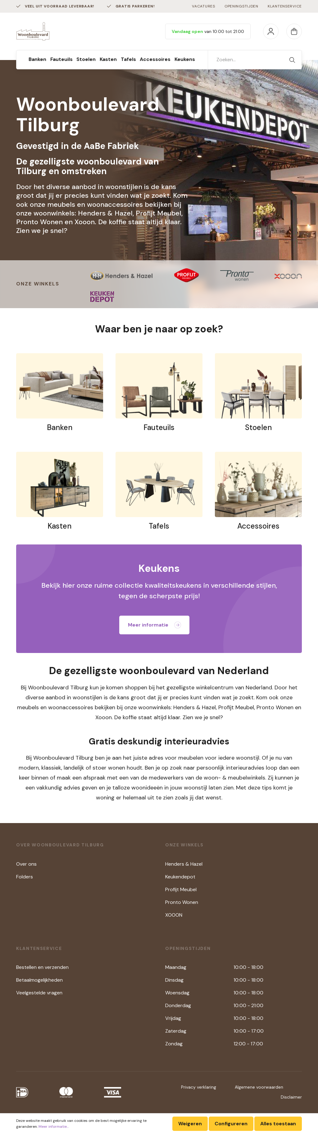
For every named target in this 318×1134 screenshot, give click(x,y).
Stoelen (258, 427)
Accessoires (258, 526)
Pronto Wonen (181, 902)
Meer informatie (154, 625)
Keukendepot (180, 876)
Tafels (159, 526)
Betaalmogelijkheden (39, 980)
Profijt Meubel (181, 889)
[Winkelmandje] (294, 31)
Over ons (26, 864)
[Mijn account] (271, 31)
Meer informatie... (54, 1126)
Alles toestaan (278, 1123)
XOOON (173, 915)
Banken (59, 427)
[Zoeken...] (245, 59)
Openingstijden (241, 6)
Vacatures (203, 6)
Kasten (59, 526)
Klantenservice (285, 6)
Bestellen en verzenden (42, 967)
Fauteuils (159, 427)
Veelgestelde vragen (39, 992)
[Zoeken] (292, 59)
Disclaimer (291, 1097)
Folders (24, 876)
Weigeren (190, 1123)
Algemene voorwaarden (259, 1087)
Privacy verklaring (198, 1087)
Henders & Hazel (183, 864)
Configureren (231, 1123)
